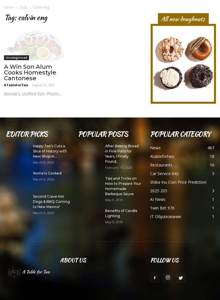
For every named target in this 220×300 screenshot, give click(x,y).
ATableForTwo (16, 85)
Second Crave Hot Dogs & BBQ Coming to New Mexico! (51, 201)
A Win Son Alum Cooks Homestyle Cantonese (30, 72)
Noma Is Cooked (47, 173)
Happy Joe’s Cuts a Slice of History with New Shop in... (50, 151)
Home (9, 7)
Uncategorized (16, 58)
